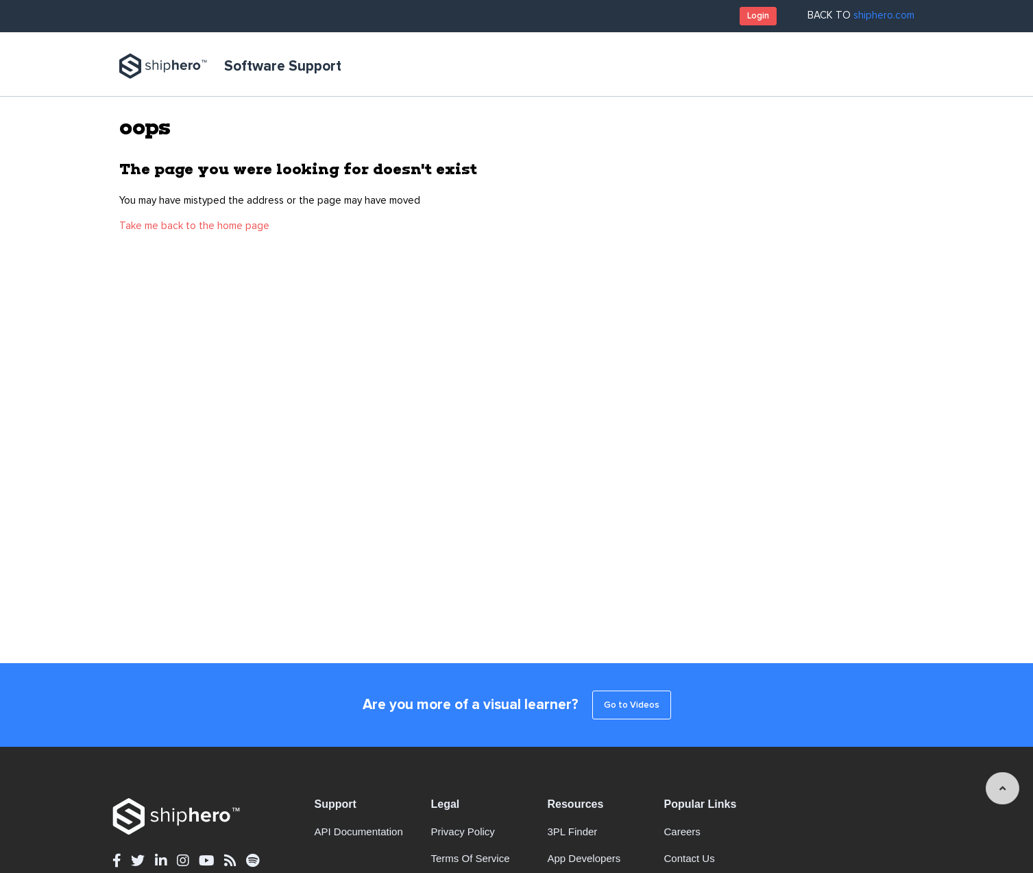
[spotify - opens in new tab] (252, 861)
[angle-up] (1002, 788)
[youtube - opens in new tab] (206, 861)
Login (758, 15)
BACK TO (860, 15)
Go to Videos (631, 704)
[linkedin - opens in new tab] (161, 861)
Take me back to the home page (194, 226)
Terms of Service (470, 858)
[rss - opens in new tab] (230, 861)
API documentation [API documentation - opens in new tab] (359, 831)
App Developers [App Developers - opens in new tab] (584, 858)
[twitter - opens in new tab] (138, 861)
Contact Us (689, 858)
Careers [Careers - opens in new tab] (682, 831)
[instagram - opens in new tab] (183, 861)
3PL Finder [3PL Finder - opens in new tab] (573, 831)
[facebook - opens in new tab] (116, 861)
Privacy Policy (463, 831)
